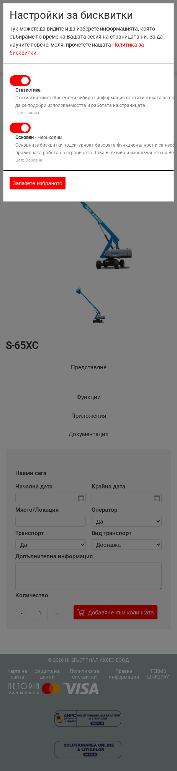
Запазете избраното (37, 183)
